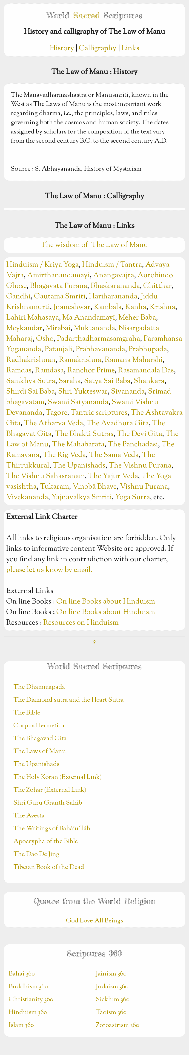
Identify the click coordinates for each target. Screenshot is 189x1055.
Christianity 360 (31, 999)
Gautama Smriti (59, 296)
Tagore (56, 413)
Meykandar (24, 328)
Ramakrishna (80, 360)
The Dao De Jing (36, 854)
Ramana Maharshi (134, 360)
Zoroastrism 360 (117, 1025)
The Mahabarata (78, 444)
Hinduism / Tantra (112, 265)
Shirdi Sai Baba (30, 391)
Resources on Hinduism (81, 623)
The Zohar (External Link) (49, 790)
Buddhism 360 (28, 986)
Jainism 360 (111, 973)
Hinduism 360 (28, 1012)
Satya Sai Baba (107, 381)
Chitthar (157, 286)
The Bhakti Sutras (84, 434)
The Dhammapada (39, 687)
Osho (44, 339)
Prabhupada (148, 349)
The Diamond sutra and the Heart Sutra (68, 700)
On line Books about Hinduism (105, 601)
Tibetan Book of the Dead (48, 867)
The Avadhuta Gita (117, 423)
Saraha (70, 381)
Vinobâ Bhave (94, 487)
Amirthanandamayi (58, 275)
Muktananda (94, 328)
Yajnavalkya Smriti (82, 497)
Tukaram (54, 487)
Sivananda (128, 391)
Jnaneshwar (71, 307)
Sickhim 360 (112, 999)
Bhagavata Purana (58, 286)
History (62, 48)
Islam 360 (21, 1025)
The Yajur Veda (113, 476)
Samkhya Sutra (30, 381)
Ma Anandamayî (88, 317)
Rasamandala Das (146, 370)
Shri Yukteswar (83, 391)
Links (130, 48)
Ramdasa (49, 370)
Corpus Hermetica (38, 725)
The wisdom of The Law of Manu (94, 245)
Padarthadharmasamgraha (98, 339)
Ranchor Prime (91, 370)
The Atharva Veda (53, 423)
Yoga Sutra (132, 497)
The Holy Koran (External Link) (57, 777)
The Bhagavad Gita (40, 738)
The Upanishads (79, 465)
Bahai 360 (22, 973)
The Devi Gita (139, 434)
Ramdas (19, 370)
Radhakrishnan (30, 360)
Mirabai (58, 328)
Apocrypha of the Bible (45, 841)
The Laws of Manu (39, 751)
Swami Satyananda (78, 402)
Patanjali (58, 349)
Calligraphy (97, 48)
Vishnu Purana (144, 487)
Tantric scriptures (99, 413)
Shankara (149, 381)
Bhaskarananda (115, 286)
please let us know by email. (49, 570)
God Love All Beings (94, 920)
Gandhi (18, 296)
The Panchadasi (133, 444)
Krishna (162, 307)
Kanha (135, 307)
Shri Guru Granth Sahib (47, 803)
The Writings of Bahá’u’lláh (52, 828)
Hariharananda (113, 296)
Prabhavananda (100, 349)
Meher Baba (137, 317)
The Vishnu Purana (140, 465)
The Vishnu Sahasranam (45, 476)
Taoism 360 (111, 1012)
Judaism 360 (112, 986)
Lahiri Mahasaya (32, 317)
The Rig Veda (64, 455)
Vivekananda (27, 497)
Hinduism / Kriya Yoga (42, 265)
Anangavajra (113, 275)
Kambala (108, 307)
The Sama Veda (114, 455)
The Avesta (29, 815)
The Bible (26, 713)
